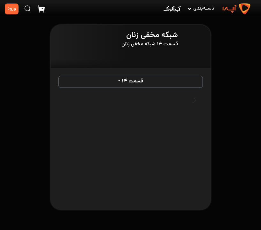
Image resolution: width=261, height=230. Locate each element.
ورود (11, 8)
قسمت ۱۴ (132, 81)
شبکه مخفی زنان (152, 35)
